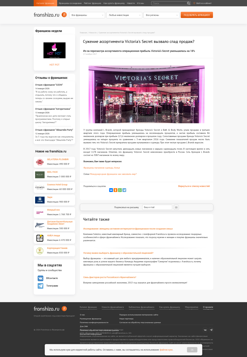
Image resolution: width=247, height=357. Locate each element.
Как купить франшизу (114, 3)
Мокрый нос (53, 209)
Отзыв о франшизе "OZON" (49, 84)
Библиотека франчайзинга (141, 307)
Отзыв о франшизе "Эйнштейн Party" (54, 129)
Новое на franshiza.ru (50, 151)
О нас (82, 314)
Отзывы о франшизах (51, 77)
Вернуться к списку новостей (194, 186)
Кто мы (140, 3)
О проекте (208, 307)
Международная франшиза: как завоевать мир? (113, 174)
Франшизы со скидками (70, 3)
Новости (131, 3)
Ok (192, 349)
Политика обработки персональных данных (99, 330)
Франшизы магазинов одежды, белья (101, 167)
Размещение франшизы (90, 318)
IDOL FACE (52, 171)
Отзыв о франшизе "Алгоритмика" (53, 108)
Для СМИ (84, 326)
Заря (49, 197)
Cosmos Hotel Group (57, 184)
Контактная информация (91, 334)
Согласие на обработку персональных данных (140, 322)
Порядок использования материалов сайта (138, 314)
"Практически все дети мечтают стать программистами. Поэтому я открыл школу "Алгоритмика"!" (53, 119)
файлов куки (166, 349)
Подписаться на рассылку (143, 207)
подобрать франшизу (197, 15)
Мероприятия (191, 307)
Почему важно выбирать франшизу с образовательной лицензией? (118, 252)
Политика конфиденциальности (94, 322)
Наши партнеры (126, 318)
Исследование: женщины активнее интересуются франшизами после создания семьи (128, 228)
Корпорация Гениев (57, 248)
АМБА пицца (53, 235)
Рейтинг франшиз (92, 3)
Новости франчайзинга (113, 307)
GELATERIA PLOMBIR (58, 159)
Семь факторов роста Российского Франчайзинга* (109, 277)
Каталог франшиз (45, 3)
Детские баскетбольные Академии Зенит (59, 222)
